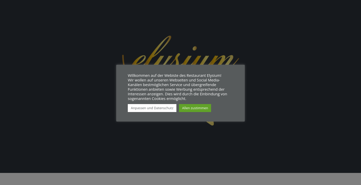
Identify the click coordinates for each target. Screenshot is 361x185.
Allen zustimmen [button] (195, 108)
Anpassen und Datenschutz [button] (152, 108)
